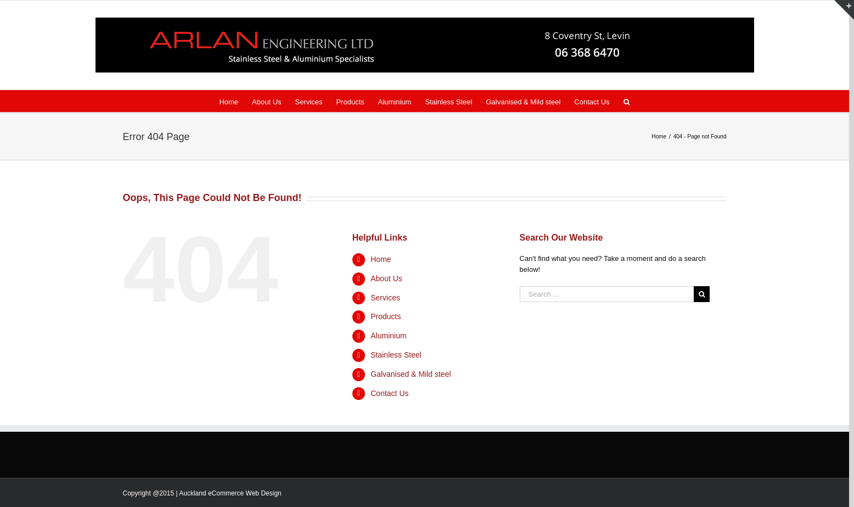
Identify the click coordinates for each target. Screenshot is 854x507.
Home (380, 259)
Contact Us (389, 393)
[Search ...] (607, 294)
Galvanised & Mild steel (410, 374)
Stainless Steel (396, 354)
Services (385, 297)
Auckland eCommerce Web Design (230, 493)
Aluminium (388, 335)
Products (385, 316)
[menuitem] (235, 101)
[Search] (626, 101)
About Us (386, 278)
